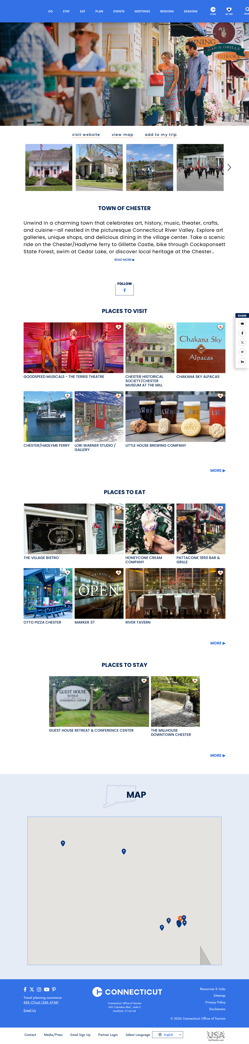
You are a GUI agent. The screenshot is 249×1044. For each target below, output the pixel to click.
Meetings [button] (142, 11)
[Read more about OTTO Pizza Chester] (48, 593)
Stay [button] (66, 11)
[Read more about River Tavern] (175, 593)
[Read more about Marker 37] (99, 593)
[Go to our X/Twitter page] (31, 989)
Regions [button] (167, 11)
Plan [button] (99, 11)
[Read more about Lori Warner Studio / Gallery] (99, 416)
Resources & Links (212, 988)
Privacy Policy (215, 1002)
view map (122, 134)
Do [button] (50, 11)
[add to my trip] (118, 327)
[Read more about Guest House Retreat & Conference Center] (99, 701)
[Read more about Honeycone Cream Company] (149, 529)
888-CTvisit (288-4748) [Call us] (41, 1002)
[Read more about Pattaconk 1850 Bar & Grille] (201, 529)
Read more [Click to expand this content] (123, 259)
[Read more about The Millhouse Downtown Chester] (175, 701)
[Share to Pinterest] (242, 352)
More (216, 470)
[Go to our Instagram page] (39, 989)
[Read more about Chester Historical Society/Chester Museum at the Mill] (149, 347)
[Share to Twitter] (242, 342)
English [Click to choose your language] (168, 1035)
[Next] (229, 167)
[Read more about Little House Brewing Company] (175, 416)
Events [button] (118, 11)
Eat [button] (82, 11)
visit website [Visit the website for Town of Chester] (86, 134)
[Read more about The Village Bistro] (74, 529)
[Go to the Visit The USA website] (215, 1035)
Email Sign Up (80, 1034)
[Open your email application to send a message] (242, 323)
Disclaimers (217, 1009)
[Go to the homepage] (21, 11)
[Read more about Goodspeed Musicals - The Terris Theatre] (74, 347)
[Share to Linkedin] (242, 361)
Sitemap (219, 995)
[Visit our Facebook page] (124, 290)
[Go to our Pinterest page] (54, 989)
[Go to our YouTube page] (46, 989)
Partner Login (108, 1034)
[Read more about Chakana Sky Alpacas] (201, 347)
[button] (168, 921)
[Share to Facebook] (242, 333)
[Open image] (48, 167)
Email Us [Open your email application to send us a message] (30, 1010)
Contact (30, 1034)
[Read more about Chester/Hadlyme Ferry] (48, 416)
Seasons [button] (191, 11)
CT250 (213, 14)
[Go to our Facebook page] (25, 989)
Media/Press (53, 1034)
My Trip (229, 14)
